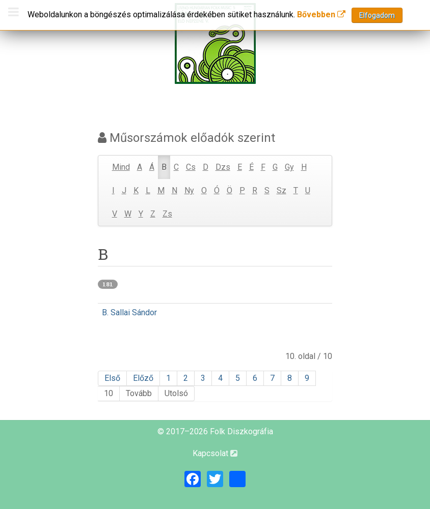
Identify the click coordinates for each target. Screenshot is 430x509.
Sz (281, 190)
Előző (143, 378)
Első (112, 378)
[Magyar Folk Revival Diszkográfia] (215, 43)
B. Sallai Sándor (129, 312)
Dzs (223, 167)
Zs (167, 214)
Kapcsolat (215, 453)
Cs (191, 167)
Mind (121, 167)
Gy (289, 167)
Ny (189, 190)
